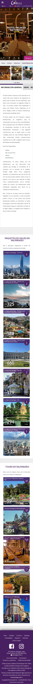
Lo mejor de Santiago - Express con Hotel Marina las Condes (14, 282)
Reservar (28, 58)
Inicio (4, 6)
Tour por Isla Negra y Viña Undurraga (14, 508)
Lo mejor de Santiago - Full (11, 400)
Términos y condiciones (9, 660)
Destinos (27, 635)
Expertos (17, 638)
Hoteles (11, 635)
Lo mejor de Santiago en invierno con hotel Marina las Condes (14, 429)
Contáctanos (22, 658)
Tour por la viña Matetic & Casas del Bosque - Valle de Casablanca (14, 538)
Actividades (8, 638)
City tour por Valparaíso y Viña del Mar (13, 479)
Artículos (25, 638)
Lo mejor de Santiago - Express (13, 370)
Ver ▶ (26, 276)
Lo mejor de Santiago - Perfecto (13, 252)
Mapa (26, 87)
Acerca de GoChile (12, 658)
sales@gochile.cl (16, 655)
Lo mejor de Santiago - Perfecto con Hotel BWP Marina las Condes (14, 311)
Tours (5, 635)
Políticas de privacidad (24, 660)
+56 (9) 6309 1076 (27, 6)
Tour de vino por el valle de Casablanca (11, 567)
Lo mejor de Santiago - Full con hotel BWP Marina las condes (14, 341)
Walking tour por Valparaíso (12, 597)
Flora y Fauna (17, 640)
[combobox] (10, 6)
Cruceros (19, 635)
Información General (11, 87)
